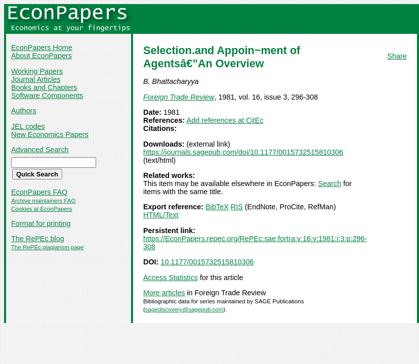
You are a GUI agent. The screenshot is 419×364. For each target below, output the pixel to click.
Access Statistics (170, 278)
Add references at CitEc (225, 120)
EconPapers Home (41, 47)
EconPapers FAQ (39, 192)
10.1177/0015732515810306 (207, 262)
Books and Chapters (44, 87)
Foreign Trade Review (179, 97)
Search (330, 183)
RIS (237, 207)
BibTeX (217, 207)
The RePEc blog (37, 239)
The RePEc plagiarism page (47, 247)
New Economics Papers (50, 134)
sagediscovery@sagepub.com (184, 309)
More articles (164, 293)
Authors (23, 111)
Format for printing (41, 223)
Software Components (47, 96)
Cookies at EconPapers (41, 209)
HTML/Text (161, 215)
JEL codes (28, 126)
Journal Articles (36, 79)
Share (396, 56)
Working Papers (37, 71)
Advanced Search (40, 150)
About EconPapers (41, 56)
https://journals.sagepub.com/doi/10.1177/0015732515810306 (243, 152)
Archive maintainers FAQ (43, 201)
